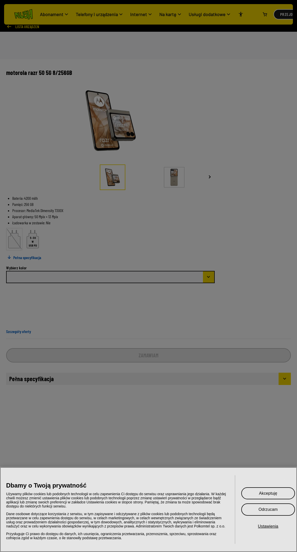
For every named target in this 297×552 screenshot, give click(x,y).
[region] (148, 509)
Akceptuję (268, 493)
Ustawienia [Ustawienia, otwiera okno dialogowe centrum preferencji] (268, 526)
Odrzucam (268, 509)
